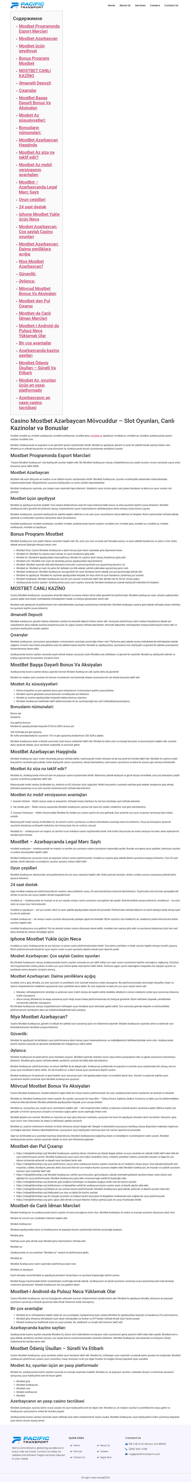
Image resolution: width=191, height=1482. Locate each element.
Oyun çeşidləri (32, 199)
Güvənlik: (27, 273)
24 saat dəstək (32, 206)
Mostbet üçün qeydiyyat (32, 48)
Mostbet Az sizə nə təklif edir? (36, 155)
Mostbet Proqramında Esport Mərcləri (39, 29)
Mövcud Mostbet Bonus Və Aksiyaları (37, 291)
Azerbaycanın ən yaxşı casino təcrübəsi (34, 402)
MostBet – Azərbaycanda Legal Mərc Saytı (38, 187)
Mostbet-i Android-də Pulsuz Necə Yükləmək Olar (39, 330)
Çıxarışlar (27, 90)
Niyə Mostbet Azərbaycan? (31, 264)
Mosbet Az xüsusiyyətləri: (32, 118)
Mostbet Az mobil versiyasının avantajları (35, 169)
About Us (125, 5)
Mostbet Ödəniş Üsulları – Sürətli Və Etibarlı (37, 367)
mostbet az (96, 435)
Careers (155, 5)
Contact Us (171, 5)
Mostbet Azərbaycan (38, 38)
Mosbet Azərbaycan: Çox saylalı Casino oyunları (38, 231)
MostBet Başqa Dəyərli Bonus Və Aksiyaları (35, 102)
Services (140, 5)
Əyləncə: (27, 281)
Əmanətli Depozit (35, 83)
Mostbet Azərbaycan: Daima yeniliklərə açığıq (39, 249)
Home (111, 5)
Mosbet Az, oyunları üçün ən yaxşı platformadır (37, 385)
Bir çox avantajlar (35, 343)
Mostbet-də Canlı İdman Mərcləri (35, 316)
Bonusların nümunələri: (30, 130)
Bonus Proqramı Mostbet (34, 61)
